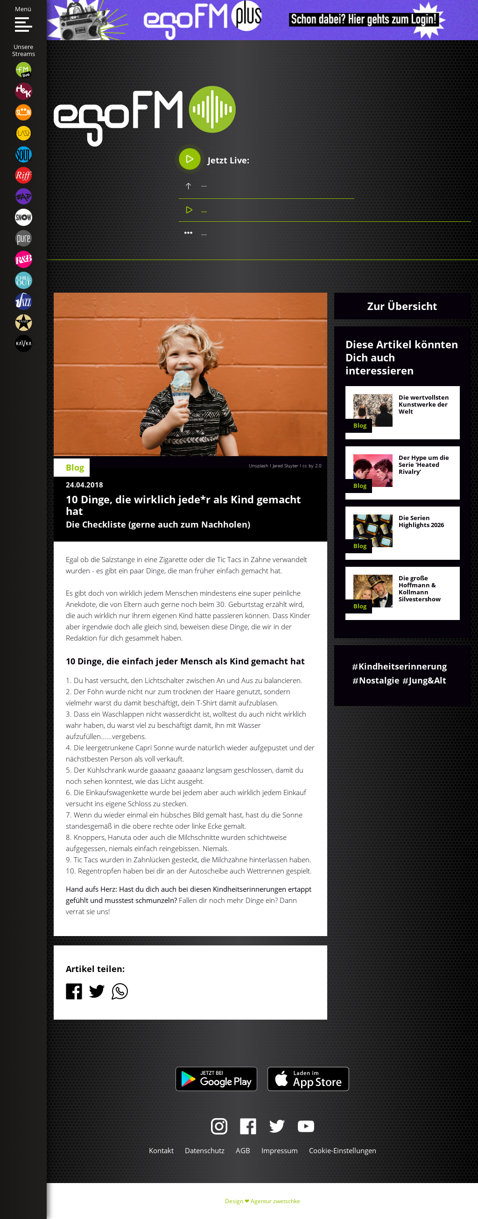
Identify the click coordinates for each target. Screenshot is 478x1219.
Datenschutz (205, 1150)
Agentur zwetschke (275, 1201)
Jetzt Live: (214, 158)
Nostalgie (379, 680)
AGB (243, 1150)
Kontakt (161, 1150)
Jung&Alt (427, 680)
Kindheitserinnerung (402, 666)
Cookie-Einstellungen (342, 1150)
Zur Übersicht (402, 306)
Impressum (279, 1150)
